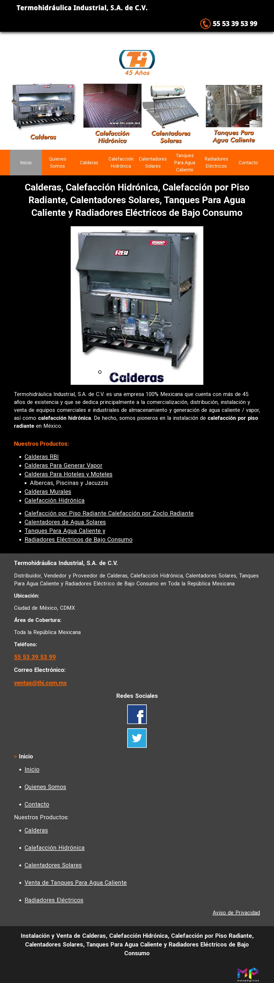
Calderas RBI (42, 456)
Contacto (248, 162)
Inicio (25, 162)
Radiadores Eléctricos (216, 162)
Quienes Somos (57, 162)
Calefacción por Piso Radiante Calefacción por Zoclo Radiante (109, 513)
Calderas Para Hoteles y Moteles (68, 474)
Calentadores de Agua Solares (65, 522)
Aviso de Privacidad (236, 912)
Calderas (89, 162)
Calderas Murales (48, 491)
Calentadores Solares (153, 162)
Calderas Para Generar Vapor (63, 465)
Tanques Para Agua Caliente (184, 162)
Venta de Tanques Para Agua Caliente (76, 882)
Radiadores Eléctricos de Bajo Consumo (79, 539)
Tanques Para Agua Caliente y (65, 530)
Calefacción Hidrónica (121, 162)
